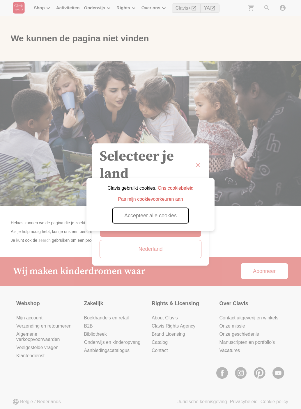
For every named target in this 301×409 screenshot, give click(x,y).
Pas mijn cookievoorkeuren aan (150, 199)
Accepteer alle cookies (150, 215)
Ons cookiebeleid (176, 188)
